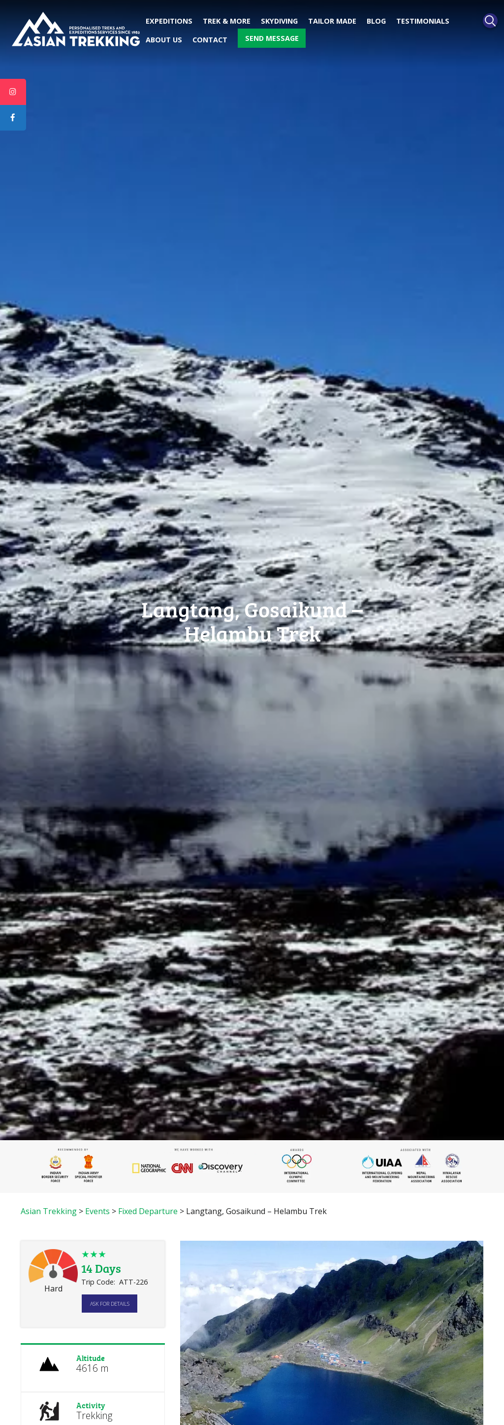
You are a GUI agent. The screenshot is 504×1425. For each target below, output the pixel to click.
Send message (272, 38)
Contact (209, 39)
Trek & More (227, 21)
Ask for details (109, 1303)
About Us (164, 39)
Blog (376, 21)
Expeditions (169, 21)
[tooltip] (13, 92)
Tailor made (332, 21)
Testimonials (422, 21)
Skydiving (279, 21)
